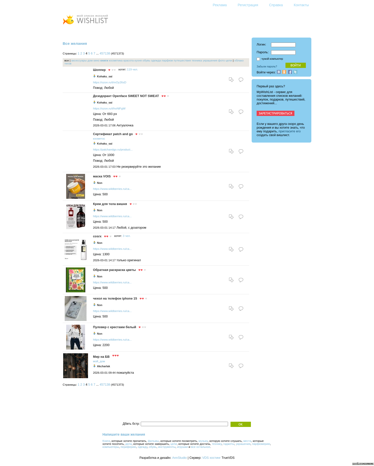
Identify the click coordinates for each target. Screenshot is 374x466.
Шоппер (99, 70)
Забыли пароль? (267, 66)
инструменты (167, 446)
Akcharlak (103, 366)
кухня (138, 60)
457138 (105, 53)
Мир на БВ (101, 357)
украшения (210, 60)
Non (99, 182)
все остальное (200, 446)
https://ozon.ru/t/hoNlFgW (109, 108)
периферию (128, 446)
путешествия (182, 60)
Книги (106, 440)
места (247, 440)
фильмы (153, 440)
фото (221, 60)
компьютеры (110, 446)
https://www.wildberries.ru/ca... (112, 188)
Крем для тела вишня (110, 204)
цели (229, 60)
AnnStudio (179, 458)
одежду (142, 446)
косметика (116, 60)
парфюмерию (261, 443)
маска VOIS (102, 176)
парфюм (167, 60)
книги (104, 60)
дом (90, 60)
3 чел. (127, 235)
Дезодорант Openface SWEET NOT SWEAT (126, 96)
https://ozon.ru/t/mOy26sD (109, 82)
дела (128, 443)
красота (128, 60)
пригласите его (290, 131)
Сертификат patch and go (113, 134)
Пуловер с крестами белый (114, 327)
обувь (146, 60)
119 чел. (132, 69)
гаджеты (228, 443)
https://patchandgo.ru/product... (113, 149)
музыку (203, 440)
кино (96, 60)
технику (217, 443)
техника (197, 60)
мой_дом (99, 361)
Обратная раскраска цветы (114, 270)
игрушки (182, 446)
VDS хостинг (211, 458)
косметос (99, 138)
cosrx (97, 236)
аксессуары (79, 60)
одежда (156, 60)
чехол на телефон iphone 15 (115, 298)
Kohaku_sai (104, 76)
